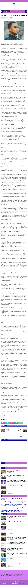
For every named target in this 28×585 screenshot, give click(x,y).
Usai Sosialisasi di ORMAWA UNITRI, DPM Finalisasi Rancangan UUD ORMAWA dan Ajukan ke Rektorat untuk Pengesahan (13, 508)
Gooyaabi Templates (21, 583)
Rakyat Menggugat (10, 558)
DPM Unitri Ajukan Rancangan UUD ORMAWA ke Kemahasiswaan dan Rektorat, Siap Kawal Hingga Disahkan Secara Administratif (13, 502)
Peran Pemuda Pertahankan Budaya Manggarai (15, 475)
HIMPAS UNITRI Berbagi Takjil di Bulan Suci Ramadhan (11, 498)
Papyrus (2, 43)
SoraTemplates (9, 583)
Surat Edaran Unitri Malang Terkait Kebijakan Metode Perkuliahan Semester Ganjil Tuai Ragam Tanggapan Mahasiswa (16, 543)
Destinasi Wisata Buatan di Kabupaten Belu (15, 485)
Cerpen (5, 419)
